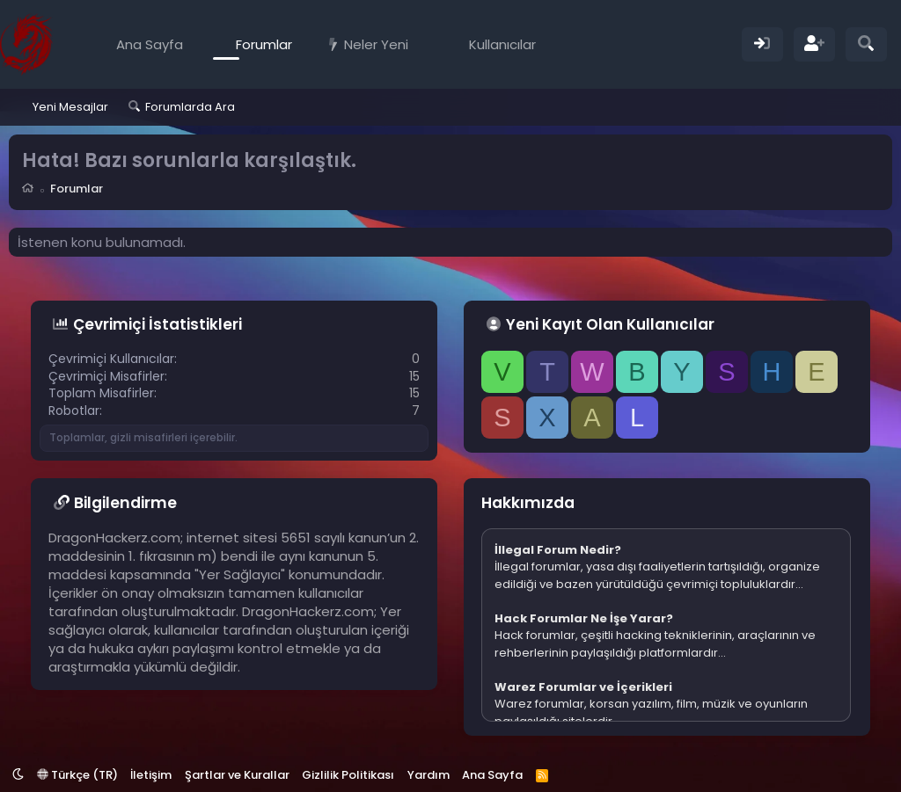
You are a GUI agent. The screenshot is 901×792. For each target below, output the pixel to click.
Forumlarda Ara (190, 106)
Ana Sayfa (149, 44)
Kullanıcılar (502, 44)
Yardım (428, 775)
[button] (421, 44)
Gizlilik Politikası (348, 775)
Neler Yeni (376, 44)
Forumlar (264, 44)
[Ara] (866, 44)
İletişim (151, 775)
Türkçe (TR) (77, 775)
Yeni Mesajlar (70, 106)
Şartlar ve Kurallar (237, 775)
